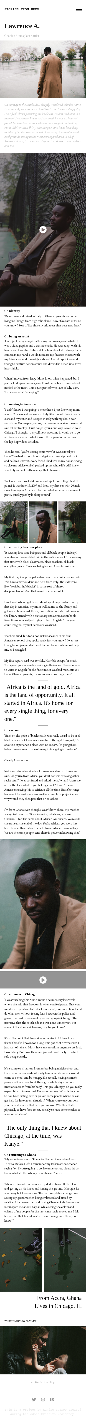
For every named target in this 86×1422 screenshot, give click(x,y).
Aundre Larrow (55, 1409)
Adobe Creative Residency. (53, 1414)
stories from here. (22, 9)
